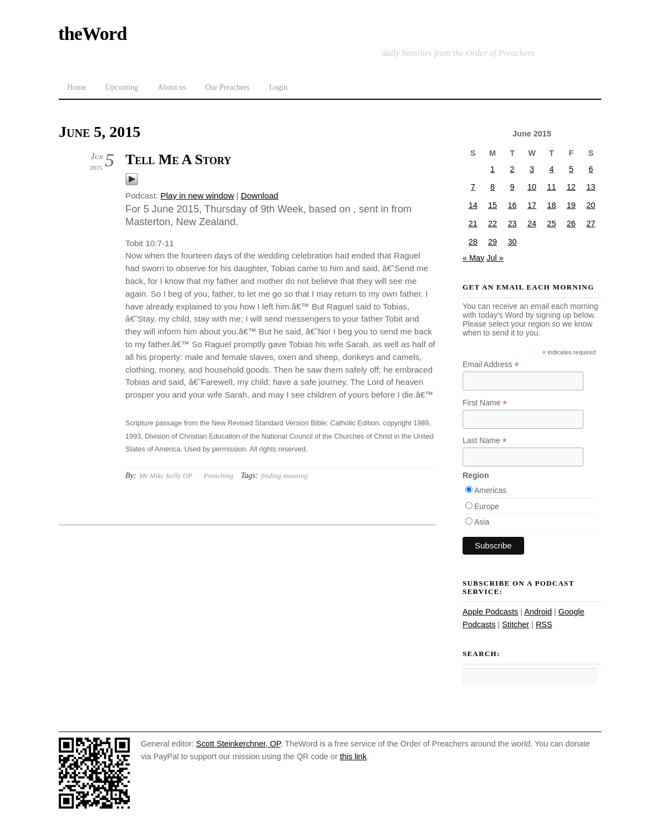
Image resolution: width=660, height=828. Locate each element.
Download (259, 195)
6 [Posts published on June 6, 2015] (590, 169)
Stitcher (515, 624)
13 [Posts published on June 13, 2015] (590, 186)
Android (538, 611)
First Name (485, 403)
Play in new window (197, 195)
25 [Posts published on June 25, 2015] (551, 223)
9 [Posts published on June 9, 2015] (512, 186)
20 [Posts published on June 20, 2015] (590, 205)
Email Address (491, 364)
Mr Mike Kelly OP (165, 475)
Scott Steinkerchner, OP (238, 743)
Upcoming (121, 87)
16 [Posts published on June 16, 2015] (512, 205)
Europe (486, 506)
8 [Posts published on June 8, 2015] (492, 186)
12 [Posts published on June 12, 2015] (571, 186)
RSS (544, 624)
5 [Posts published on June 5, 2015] (571, 169)
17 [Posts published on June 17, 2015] (531, 205)
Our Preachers (227, 87)
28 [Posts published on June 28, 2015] (473, 241)
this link (353, 756)
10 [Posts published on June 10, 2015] (531, 186)
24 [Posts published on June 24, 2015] (531, 223)
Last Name (485, 440)
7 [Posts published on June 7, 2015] (473, 186)
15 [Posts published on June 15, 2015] (492, 205)
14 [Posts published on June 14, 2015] (473, 205)
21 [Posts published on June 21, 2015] (473, 223)
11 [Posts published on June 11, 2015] (551, 186)
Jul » (495, 257)
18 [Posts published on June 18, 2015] (551, 205)
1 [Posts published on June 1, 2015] (492, 169)
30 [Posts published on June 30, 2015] (512, 241)
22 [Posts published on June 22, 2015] (492, 223)
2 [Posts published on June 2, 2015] (512, 169)
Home (76, 87)
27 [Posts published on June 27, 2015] (590, 223)
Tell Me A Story (178, 159)
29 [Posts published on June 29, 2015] (492, 241)
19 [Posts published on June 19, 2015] (571, 205)
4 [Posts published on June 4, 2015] (551, 169)
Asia (481, 521)
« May (473, 257)
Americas (490, 490)
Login (278, 87)
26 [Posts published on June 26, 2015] (571, 223)
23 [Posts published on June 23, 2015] (512, 223)
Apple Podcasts (490, 611)
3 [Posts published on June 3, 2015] (532, 169)
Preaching (218, 475)
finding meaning (284, 475)
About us (172, 87)
